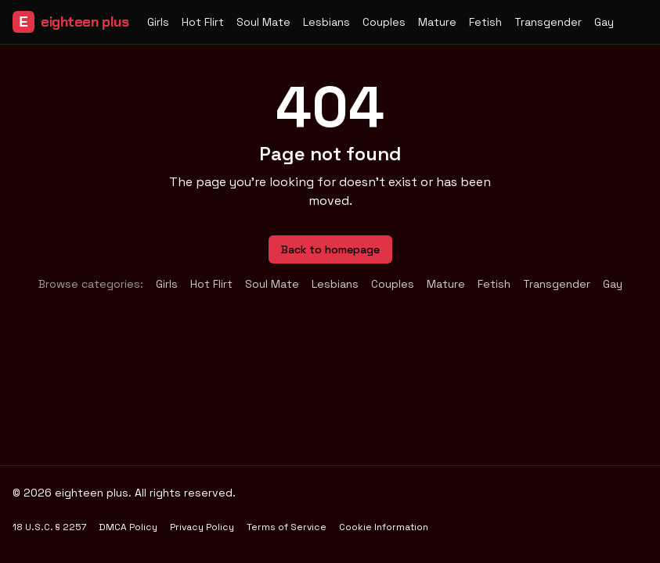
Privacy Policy (202, 527)
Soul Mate (263, 22)
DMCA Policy (128, 527)
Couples (384, 22)
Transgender (548, 22)
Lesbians (326, 22)
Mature (437, 22)
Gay (604, 22)
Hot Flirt (203, 22)
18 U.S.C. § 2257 (49, 527)
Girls (158, 22)
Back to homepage (330, 249)
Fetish (485, 22)
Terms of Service (286, 527)
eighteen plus (70, 22)
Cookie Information (383, 527)
